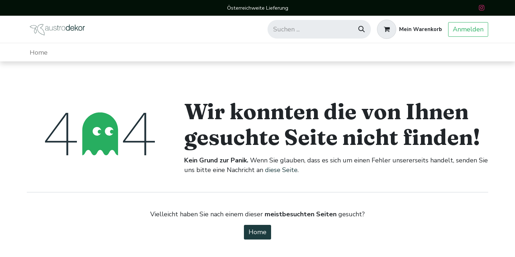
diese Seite (281, 170)
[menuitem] (38, 52)
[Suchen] (361, 29)
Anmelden (468, 29)
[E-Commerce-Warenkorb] (409, 29)
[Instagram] (481, 7)
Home (257, 232)
